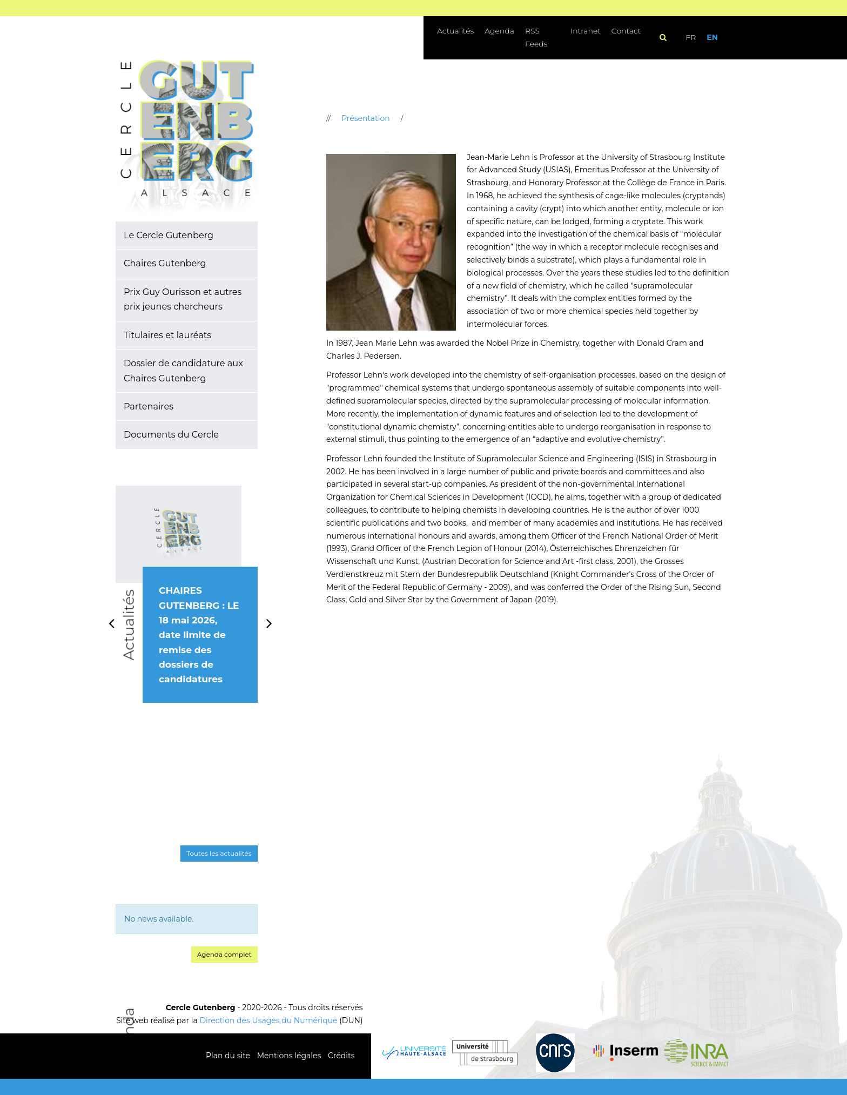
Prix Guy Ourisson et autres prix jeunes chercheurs (182, 299)
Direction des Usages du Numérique (269, 1020)
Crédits (341, 1055)
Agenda (499, 31)
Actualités (455, 31)
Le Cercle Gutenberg (168, 235)
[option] (187, 606)
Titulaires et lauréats (167, 335)
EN (712, 37)
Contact (626, 31)
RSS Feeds (536, 37)
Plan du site (228, 1055)
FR (690, 37)
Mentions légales (289, 1055)
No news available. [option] (159, 919)
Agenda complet (224, 954)
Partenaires (148, 406)
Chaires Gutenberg (165, 263)
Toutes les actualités (218, 853)
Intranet (585, 31)
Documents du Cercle (171, 434)
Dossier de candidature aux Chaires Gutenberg (183, 370)
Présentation (365, 118)
